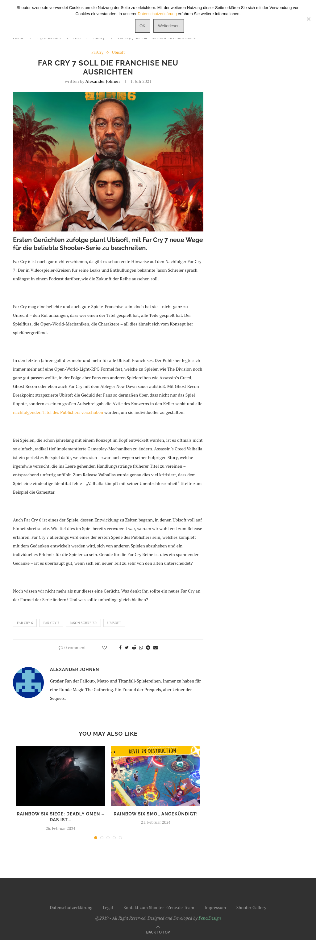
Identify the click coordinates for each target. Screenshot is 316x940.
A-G (77, 38)
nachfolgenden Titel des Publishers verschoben (58, 412)
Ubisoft (118, 52)
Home (18, 38)
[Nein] (308, 19)
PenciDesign (209, 918)
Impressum (215, 907)
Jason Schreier (83, 623)
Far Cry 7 (51, 623)
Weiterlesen (169, 25)
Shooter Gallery (251, 907)
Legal (108, 907)
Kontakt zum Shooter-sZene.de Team (158, 907)
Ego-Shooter (49, 38)
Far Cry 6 (25, 623)
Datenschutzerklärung (71, 907)
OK (142, 25)
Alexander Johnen (102, 81)
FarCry (99, 38)
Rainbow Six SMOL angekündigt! (156, 813)
